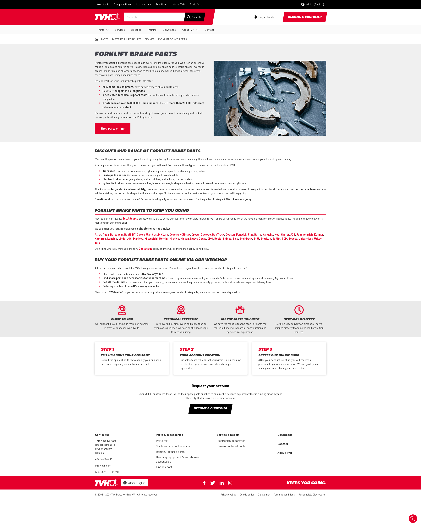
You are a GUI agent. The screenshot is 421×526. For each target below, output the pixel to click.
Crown (195, 234)
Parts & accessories (169, 435)
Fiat (250, 234)
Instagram (230, 483)
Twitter (213, 483)
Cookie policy (247, 494)
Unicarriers (306, 238)
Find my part (164, 467)
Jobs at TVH (178, 4)
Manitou (138, 238)
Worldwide (103, 4)
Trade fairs (196, 4)
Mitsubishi (151, 238)
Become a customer (305, 17)
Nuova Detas (198, 238)
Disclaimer (264, 494)
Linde (121, 238)
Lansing (112, 238)
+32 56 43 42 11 (103, 459)
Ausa (106, 234)
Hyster (285, 234)
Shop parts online (113, 128)
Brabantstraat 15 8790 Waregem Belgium (105, 448)
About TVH (188, 29)
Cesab (156, 234)
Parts (101, 29)
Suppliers (161, 4)
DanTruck (218, 234)
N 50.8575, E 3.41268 (106, 471)
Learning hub (143, 4)
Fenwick (241, 234)
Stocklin (265, 238)
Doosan (230, 234)
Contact (209, 29)
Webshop (136, 29)
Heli (277, 234)
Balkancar (116, 234)
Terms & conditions (284, 494)
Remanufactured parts (170, 452)
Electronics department (231, 441)
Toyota (293, 238)
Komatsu (100, 238)
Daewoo (206, 234)
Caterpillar (144, 234)
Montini (163, 238)
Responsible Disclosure (311, 494)
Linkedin (221, 483)
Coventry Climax (179, 234)
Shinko (227, 238)
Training (152, 29)
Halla (257, 234)
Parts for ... (163, 441)
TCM (284, 238)
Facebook (204, 483)
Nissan (184, 238)
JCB (292, 234)
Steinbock (245, 238)
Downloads (169, 29)
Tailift (276, 238)
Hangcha (267, 234)
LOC (129, 238)
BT (133, 234)
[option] (121, 317)
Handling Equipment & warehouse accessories (177, 459)
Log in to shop (267, 17)
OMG (210, 238)
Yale (97, 242)
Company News (123, 4)
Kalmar (318, 234)
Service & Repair (228, 435)
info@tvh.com (103, 465)
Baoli (127, 234)
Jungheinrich (305, 234)
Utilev (317, 238)
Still (256, 238)
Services (120, 29)
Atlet (98, 234)
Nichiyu (174, 238)
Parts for (118, 39)
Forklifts (135, 39)
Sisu (235, 238)
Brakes (150, 39)
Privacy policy (228, 494)
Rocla (217, 238)
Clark (164, 234)
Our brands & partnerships (173, 446)
